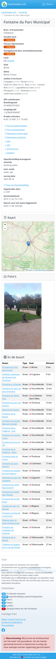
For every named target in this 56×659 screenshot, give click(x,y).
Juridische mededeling (11, 622)
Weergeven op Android (15, 137)
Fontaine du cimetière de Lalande (8, 530)
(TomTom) (11, 149)
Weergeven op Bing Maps (16, 133)
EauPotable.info (13, 4)
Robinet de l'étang (10, 409)
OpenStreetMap (40, 270)
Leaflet (29, 270)
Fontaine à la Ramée (11, 384)
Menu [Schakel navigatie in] (47, 4)
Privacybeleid (7, 625)
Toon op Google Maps (15, 129)
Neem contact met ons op (13, 619)
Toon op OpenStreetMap (16, 126)
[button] (28, 243)
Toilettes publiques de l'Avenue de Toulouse (11, 377)
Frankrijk (23, 12)
